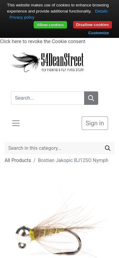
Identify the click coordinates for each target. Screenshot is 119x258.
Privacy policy (21, 17)
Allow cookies (50, 24)
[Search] (91, 98)
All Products (18, 160)
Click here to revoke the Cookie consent (42, 41)
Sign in (95, 123)
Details (101, 11)
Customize (98, 33)
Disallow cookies (92, 24)
